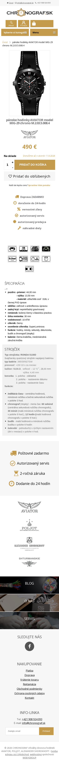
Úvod (11, 3)
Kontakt (29, 698)
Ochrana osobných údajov (29, 693)
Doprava (30, 675)
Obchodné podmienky (29, 688)
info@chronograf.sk (25, 3)
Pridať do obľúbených (29, 176)
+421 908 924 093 (32, 719)
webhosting (36, 754)
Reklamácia (29, 684)
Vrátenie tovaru (29, 679)
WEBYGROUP (29, 757)
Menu (36, 32)
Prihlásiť (23, 25)
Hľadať (11, 25)
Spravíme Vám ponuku (39, 185)
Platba (29, 670)
